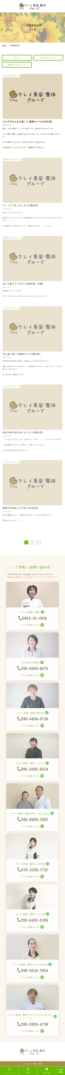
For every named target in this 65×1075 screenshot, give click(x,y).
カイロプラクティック (48, 58)
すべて (17, 58)
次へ (38, 542)
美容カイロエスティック (17, 65)
